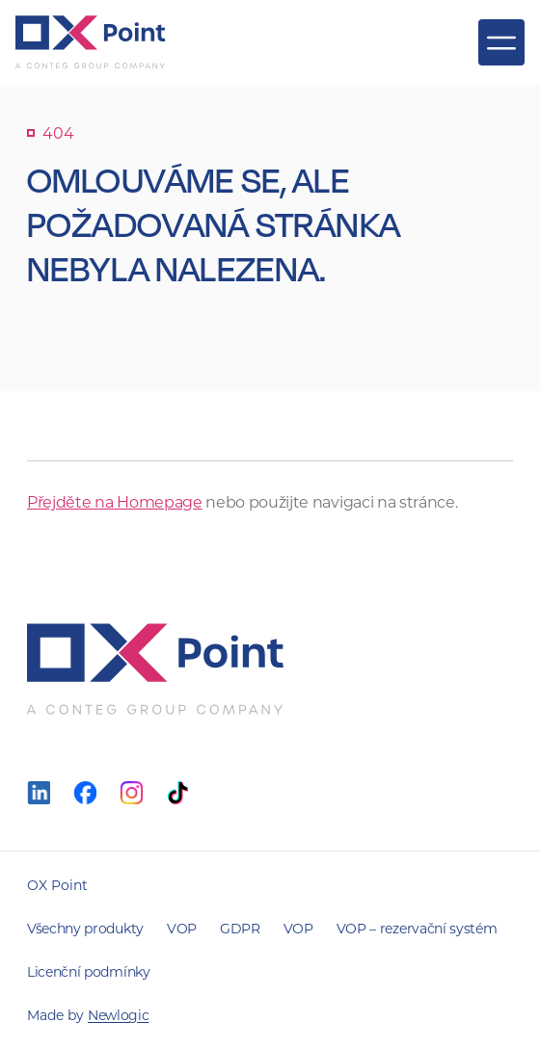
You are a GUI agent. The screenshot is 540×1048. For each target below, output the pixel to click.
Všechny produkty (85, 928)
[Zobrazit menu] (501, 42)
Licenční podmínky (88, 971)
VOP (182, 928)
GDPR (240, 928)
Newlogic (118, 1015)
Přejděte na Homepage (114, 501)
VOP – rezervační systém (417, 928)
